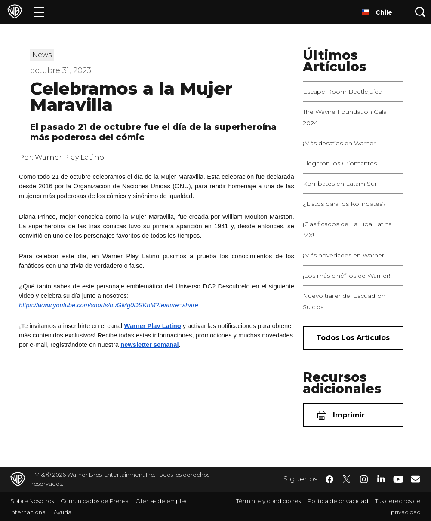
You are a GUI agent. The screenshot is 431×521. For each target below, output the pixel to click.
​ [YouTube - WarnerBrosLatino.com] (398, 479)
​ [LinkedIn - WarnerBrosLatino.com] (381, 478)
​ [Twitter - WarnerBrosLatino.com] (347, 479)
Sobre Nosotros (32, 500)
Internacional (28, 512)
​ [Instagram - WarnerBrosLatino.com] (364, 479)
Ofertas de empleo (162, 500)
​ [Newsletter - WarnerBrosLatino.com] (415, 479)
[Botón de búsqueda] (420, 12)
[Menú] (39, 12)
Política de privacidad (338, 500)
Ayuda (62, 512)
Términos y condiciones (268, 500)
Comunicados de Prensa (95, 500)
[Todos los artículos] (353, 338)
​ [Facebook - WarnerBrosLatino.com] (329, 479)
